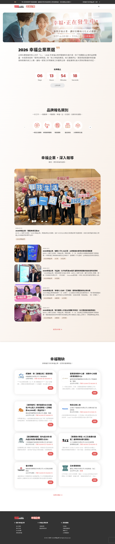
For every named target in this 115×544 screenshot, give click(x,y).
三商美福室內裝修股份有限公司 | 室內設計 (39, 442)
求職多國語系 (66, 528)
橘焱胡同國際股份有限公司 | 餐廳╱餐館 (38, 413)
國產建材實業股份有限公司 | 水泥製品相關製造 (39, 470)
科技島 (64, 526)
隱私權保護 (19, 533)
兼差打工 (65, 530)
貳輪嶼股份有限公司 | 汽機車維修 (36, 376)
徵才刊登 (18, 528)
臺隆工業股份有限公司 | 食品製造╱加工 (82, 469)
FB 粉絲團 (18, 530)
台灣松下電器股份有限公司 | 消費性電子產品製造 (83, 409)
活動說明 (42, 526)
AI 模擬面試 (66, 533)
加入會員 (18, 526)
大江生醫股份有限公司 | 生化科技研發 (82, 442)
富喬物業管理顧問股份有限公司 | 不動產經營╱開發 (83, 380)
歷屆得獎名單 (43, 528)
